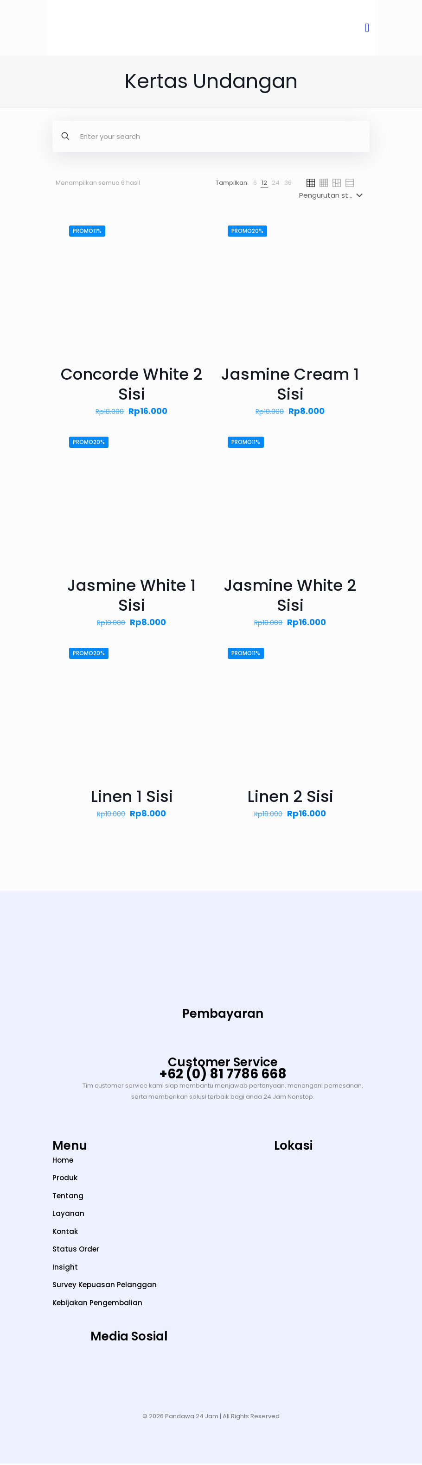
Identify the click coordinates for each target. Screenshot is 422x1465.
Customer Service (223, 1063)
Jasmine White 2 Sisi (290, 597)
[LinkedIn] (162, 1373)
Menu (69, 1147)
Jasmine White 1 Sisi (131, 597)
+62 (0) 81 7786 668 (223, 1075)
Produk (64, 1179)
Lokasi (293, 1147)
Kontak (65, 1233)
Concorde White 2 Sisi (131, 385)
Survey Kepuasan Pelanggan (104, 1286)
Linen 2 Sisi (290, 798)
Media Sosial (129, 1337)
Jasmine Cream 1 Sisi (290, 385)
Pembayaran (222, 1015)
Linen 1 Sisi (131, 798)
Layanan (68, 1215)
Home (62, 1161)
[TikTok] (96, 1373)
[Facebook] (194, 1373)
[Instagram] (63, 1373)
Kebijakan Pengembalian (97, 1304)
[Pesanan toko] (332, 197)
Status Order (75, 1250)
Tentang (67, 1197)
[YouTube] (129, 1373)
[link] (255, 184)
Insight (65, 1268)
